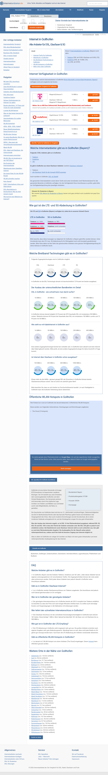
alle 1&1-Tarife (36, 135)
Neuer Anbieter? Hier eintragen (48, 759)
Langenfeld (35, 687)
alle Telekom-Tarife (37, 101)
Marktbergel (35, 698)
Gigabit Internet (9, 58)
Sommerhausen (36, 723)
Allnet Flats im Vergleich (12, 67)
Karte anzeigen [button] (66, 468)
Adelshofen (35, 656)
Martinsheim (35, 703)
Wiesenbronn (35, 728)
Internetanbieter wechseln (13, 754)
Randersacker (35, 712)
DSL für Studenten (10, 761)
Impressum (75, 759)
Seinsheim (34, 721)
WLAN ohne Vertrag (10, 134)
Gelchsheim (35, 671)
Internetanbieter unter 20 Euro (14, 759)
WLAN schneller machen (12, 179)
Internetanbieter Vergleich (12, 44)
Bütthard (34, 665)
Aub (32, 658)
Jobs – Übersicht (44, 757)
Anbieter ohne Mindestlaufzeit (14, 92)
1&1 (68, 62)
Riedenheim (35, 714)
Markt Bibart (35, 692)
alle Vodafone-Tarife (38, 121)
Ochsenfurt (35, 710)
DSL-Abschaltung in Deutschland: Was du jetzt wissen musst (12, 192)
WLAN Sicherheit (9, 123)
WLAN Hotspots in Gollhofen (42, 64)
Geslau (33, 674)
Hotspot (91, 641)
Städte (97, 34)
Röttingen (34, 716)
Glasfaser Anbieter (76, 166)
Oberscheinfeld (36, 707)
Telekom (70, 57)
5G (39, 211)
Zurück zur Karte (36, 737)
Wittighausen (35, 732)
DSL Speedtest (43, 754)
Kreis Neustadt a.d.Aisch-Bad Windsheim (78, 80)
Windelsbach (35, 730)
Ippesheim (34, 680)
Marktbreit (34, 701)
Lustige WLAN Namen (11, 110)
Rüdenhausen (35, 719)
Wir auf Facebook (78, 754)
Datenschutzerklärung (79, 757)
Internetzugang (9, 64)
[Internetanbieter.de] (11, 3)
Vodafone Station (9, 97)
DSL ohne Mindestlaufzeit (12, 47)
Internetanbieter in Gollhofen (80, 51)
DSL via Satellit (53, 177)
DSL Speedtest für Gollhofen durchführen (43, 480)
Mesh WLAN (8, 147)
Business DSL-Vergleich (11, 53)
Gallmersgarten (36, 669)
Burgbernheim (36, 662)
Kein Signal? (8, 181)
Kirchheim (34, 683)
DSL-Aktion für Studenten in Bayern (51, 193)
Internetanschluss (9, 61)
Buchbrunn (34, 660)
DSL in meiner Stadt (10, 56)
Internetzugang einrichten (12, 155)
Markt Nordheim (36, 696)
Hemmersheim (36, 678)
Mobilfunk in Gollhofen (40, 57)
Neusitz (33, 705)
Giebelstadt (35, 676)
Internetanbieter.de (88, 34)
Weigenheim (35, 725)
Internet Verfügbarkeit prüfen (13, 50)
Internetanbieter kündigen (13, 757)
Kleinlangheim (36, 685)
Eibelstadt (34, 667)
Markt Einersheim (37, 694)
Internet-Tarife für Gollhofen (42, 55)
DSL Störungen (8, 95)
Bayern (94, 80)
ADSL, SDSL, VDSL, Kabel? (12, 126)
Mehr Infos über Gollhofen (42, 66)
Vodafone (70, 60)
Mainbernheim (36, 689)
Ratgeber (7, 70)
